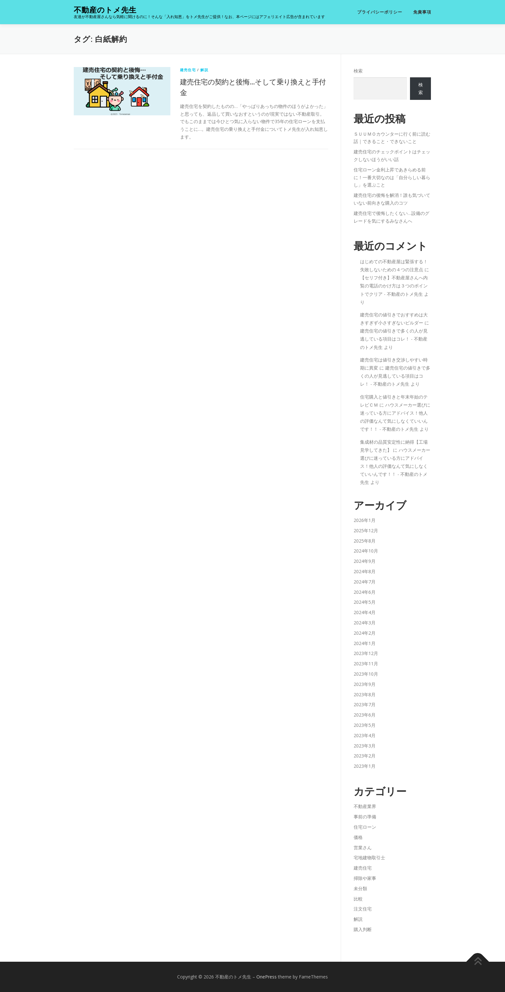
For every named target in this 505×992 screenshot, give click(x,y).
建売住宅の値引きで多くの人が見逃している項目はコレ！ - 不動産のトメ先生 (394, 339)
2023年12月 (366, 653)
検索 (358, 71)
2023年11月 (366, 663)
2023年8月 (365, 694)
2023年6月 (365, 715)
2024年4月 (365, 612)
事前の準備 (365, 817)
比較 (358, 899)
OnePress (266, 977)
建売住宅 (188, 69)
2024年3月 (365, 623)
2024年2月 (365, 633)
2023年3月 (365, 746)
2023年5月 (365, 725)
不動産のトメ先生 (105, 9)
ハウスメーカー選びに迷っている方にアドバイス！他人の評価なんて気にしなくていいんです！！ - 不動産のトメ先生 (395, 466)
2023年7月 (365, 704)
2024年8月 (365, 571)
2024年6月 (365, 592)
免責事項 (422, 12)
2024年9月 (365, 561)
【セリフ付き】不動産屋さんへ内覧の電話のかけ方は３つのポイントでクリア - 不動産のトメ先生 (394, 285)
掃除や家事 (365, 878)
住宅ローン (365, 827)
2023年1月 (365, 766)
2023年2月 (365, 756)
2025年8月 (365, 541)
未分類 (360, 888)
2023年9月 (365, 684)
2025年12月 (366, 530)
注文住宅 (363, 909)
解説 (204, 69)
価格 (358, 837)
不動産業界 (365, 806)
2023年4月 (365, 735)
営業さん (363, 847)
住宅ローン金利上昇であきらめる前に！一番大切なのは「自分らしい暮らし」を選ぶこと (392, 177)
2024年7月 (365, 582)
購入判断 (363, 929)
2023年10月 (366, 674)
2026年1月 (365, 520)
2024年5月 (365, 602)
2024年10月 (366, 551)
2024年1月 (365, 643)
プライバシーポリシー (379, 12)
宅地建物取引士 (369, 857)
